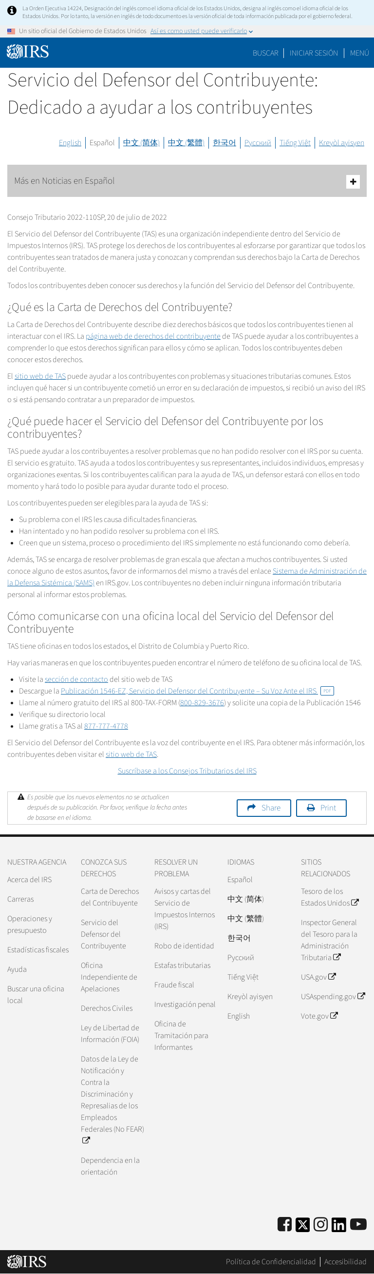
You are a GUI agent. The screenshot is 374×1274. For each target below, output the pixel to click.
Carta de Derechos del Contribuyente (110, 897)
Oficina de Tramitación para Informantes (181, 1036)
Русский (257, 142)
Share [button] (271, 808)
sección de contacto (76, 679)
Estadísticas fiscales (38, 950)
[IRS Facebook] (285, 1225)
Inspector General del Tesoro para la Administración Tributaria (329, 940)
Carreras (20, 899)
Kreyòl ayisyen (341, 142)
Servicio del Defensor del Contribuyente (103, 934)
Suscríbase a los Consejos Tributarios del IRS (187, 771)
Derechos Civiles (106, 1008)
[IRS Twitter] (303, 1228)
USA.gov (318, 977)
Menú (359, 53)
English (70, 142)
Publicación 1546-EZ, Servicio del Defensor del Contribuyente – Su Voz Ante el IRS (197, 691)
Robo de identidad (184, 946)
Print (328, 808)
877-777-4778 (106, 726)
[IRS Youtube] (358, 1225)
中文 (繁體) (186, 142)
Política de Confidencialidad (271, 1262)
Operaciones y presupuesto (29, 924)
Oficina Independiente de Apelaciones (109, 977)
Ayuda (17, 969)
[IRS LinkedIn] (339, 1228)
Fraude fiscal (174, 985)
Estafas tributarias (182, 965)
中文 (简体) (141, 142)
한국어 (224, 142)
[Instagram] (321, 1225)
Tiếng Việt (295, 142)
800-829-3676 (202, 702)
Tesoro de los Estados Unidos (329, 897)
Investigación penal (185, 1004)
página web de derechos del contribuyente (153, 336)
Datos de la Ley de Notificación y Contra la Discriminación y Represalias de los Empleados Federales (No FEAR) (112, 1100)
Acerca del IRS (29, 879)
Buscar (266, 53)
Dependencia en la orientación (110, 1166)
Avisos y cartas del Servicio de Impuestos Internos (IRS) (184, 909)
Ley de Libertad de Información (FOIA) (110, 1034)
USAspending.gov (333, 996)
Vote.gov (319, 1016)
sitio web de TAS (40, 376)
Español (102, 142)
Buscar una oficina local (35, 995)
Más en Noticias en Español (187, 181)
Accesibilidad (345, 1262)
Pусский (240, 957)
